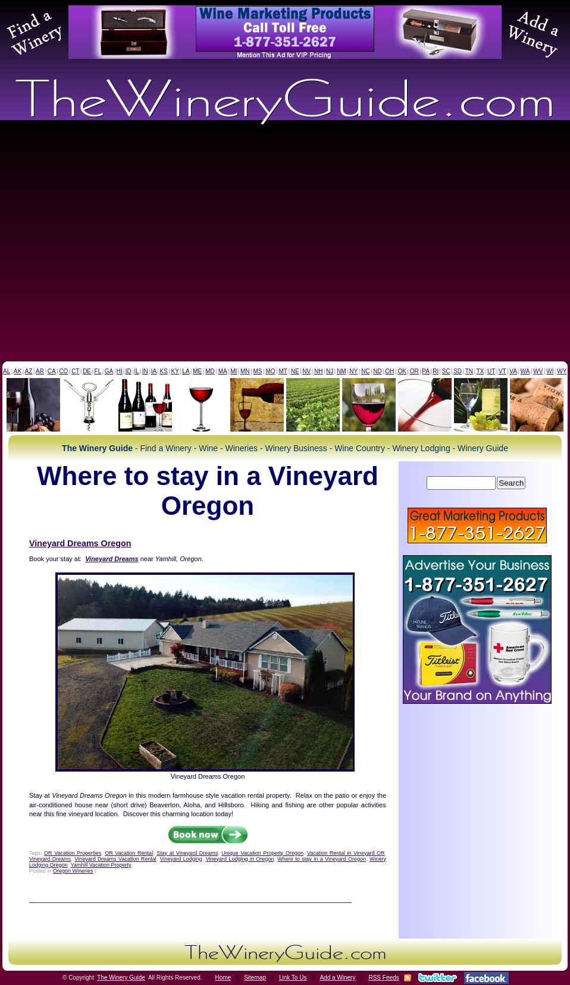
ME (197, 371)
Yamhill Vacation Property (100, 865)
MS (257, 371)
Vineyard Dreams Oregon (80, 543)
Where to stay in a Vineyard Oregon (321, 859)
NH (318, 371)
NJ (329, 371)
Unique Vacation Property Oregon (262, 853)
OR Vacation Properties (72, 853)
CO (63, 371)
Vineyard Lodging (181, 859)
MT (282, 371)
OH (390, 371)
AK (17, 371)
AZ (29, 371)
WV (538, 371)
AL (6, 371)
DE (87, 371)
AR (40, 371)
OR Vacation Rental (129, 853)
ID (128, 371)
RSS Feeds (383, 977)
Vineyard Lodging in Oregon (240, 859)
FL (98, 371)
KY (174, 371)
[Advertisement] (111, 244)
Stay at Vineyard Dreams (187, 853)
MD (210, 371)
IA (153, 371)
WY (561, 371)
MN (245, 371)
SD (457, 371)
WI (549, 371)
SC (446, 371)
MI (233, 371)
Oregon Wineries (73, 871)
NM (341, 371)
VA (513, 371)
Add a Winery (337, 977)
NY (353, 371)
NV (306, 371)
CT (75, 371)
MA (222, 371)
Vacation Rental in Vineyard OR (345, 853)
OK (401, 371)
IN (145, 371)
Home (223, 977)
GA (109, 371)
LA (185, 371)
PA (426, 371)
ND (377, 371)
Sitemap (255, 977)
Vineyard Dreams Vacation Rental (115, 859)
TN (469, 371)
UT (491, 371)
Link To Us (293, 977)
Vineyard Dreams (50, 859)
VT (502, 371)
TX (480, 371)
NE (295, 371)
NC (365, 371)
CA (52, 371)
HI (120, 371)
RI (436, 371)
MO (270, 371)
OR (414, 371)
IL (136, 371)
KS (164, 371)
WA (525, 371)
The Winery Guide (121, 977)
